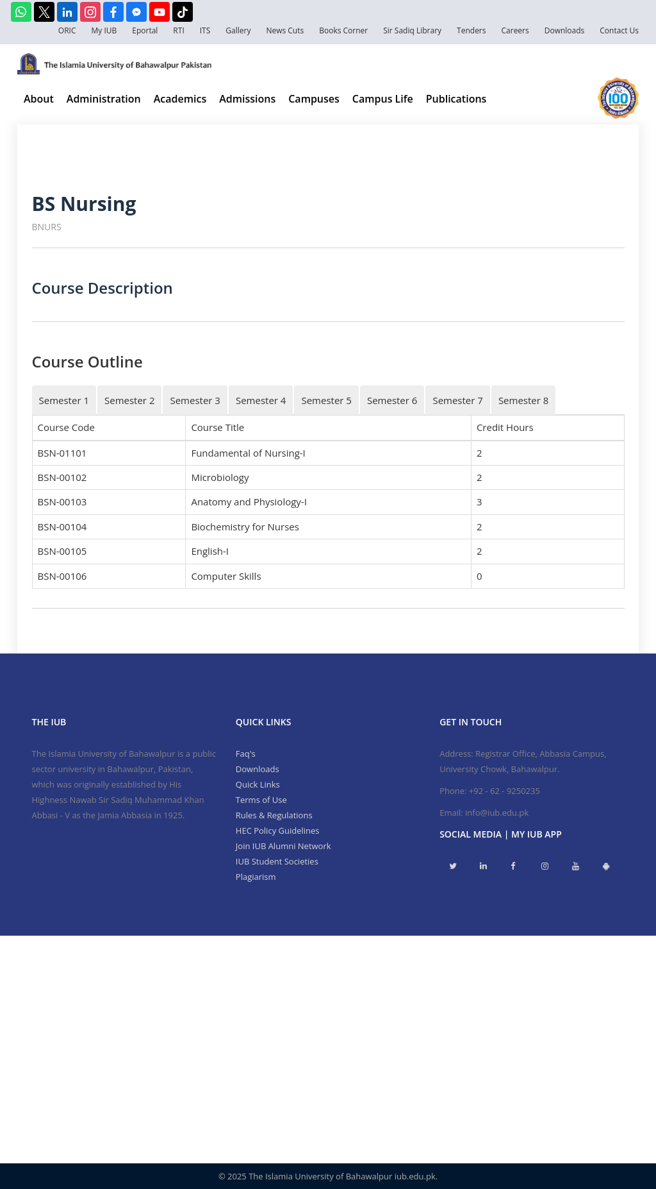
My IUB (104, 30)
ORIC (67, 30)
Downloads (565, 30)
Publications (456, 99)
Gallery (238, 30)
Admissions (247, 99)
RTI (178, 30)
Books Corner (343, 30)
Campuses (314, 99)
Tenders (471, 30)
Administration (104, 99)
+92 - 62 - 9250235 (504, 791)
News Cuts (285, 30)
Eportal (145, 30)
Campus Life (382, 99)
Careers (515, 30)
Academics (180, 99)
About (39, 99)
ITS (205, 30)
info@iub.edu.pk (497, 812)
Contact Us (619, 30)
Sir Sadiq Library (412, 30)
